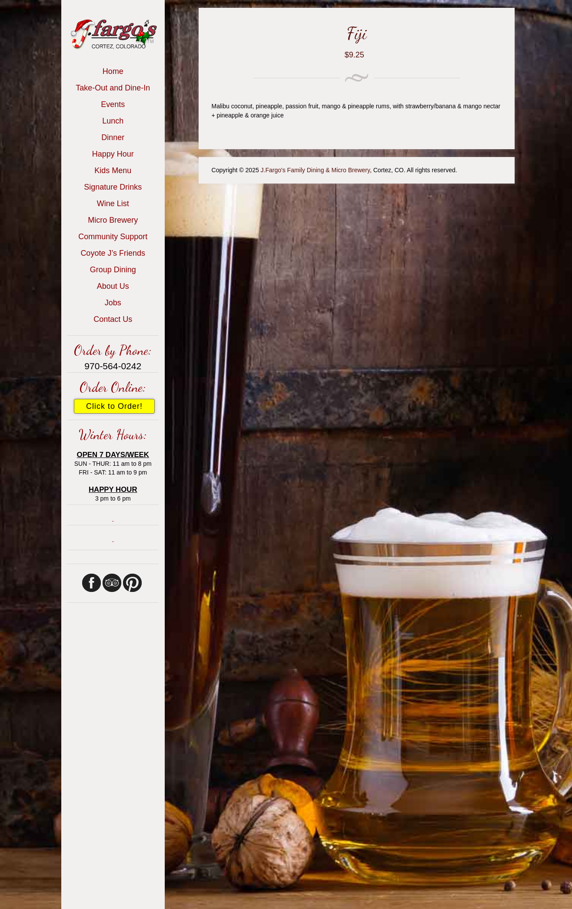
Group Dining (113, 269)
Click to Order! (114, 406)
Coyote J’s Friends (112, 253)
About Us (113, 286)
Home (113, 71)
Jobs (113, 302)
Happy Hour (113, 154)
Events (113, 104)
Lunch (112, 121)
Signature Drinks (113, 187)
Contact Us (112, 319)
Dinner (112, 137)
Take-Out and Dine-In (113, 88)
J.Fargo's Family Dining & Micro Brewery (315, 170)
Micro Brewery (113, 220)
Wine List (113, 203)
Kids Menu (112, 170)
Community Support (112, 236)
